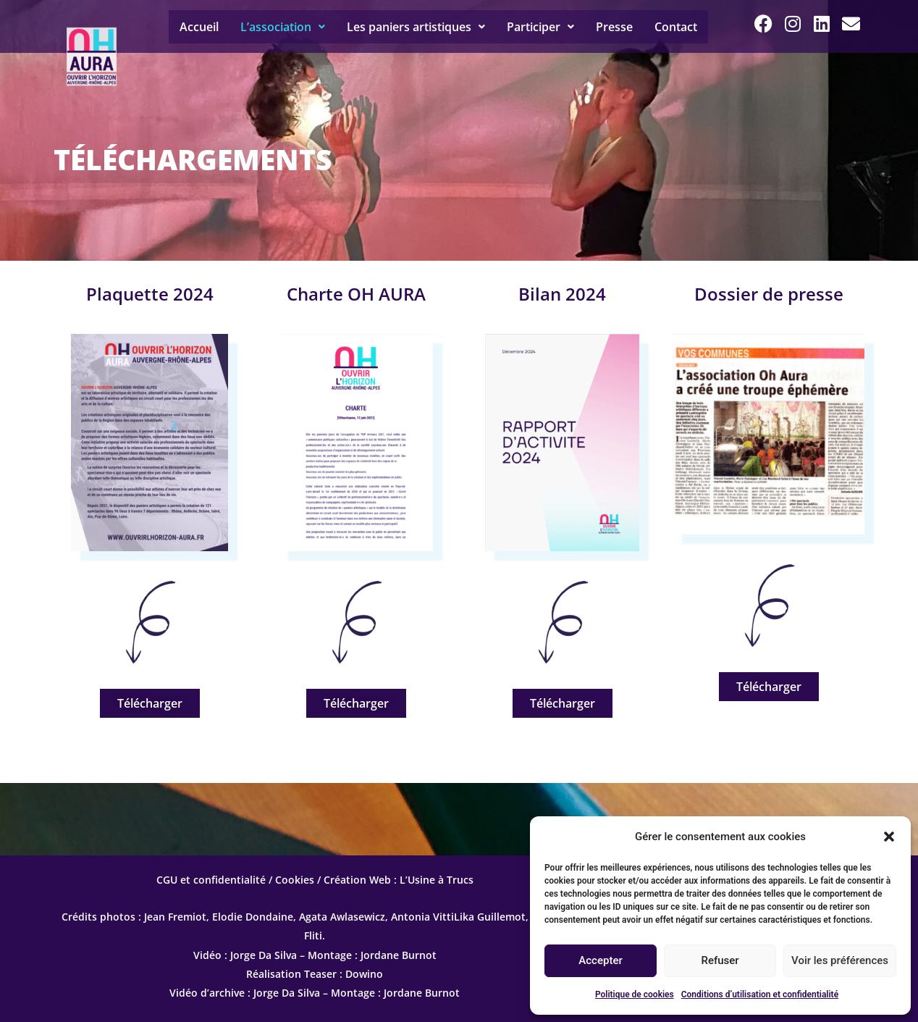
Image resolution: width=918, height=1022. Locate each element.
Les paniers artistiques (416, 27)
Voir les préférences (839, 960)
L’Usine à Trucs (436, 880)
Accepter (600, 960)
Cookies (294, 880)
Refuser (719, 960)
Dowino (364, 974)
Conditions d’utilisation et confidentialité (759, 994)
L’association (282, 27)
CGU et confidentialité (211, 880)
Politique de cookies (634, 994)
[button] (889, 836)
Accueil (199, 27)
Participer (540, 27)
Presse (614, 27)
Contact (675, 27)
